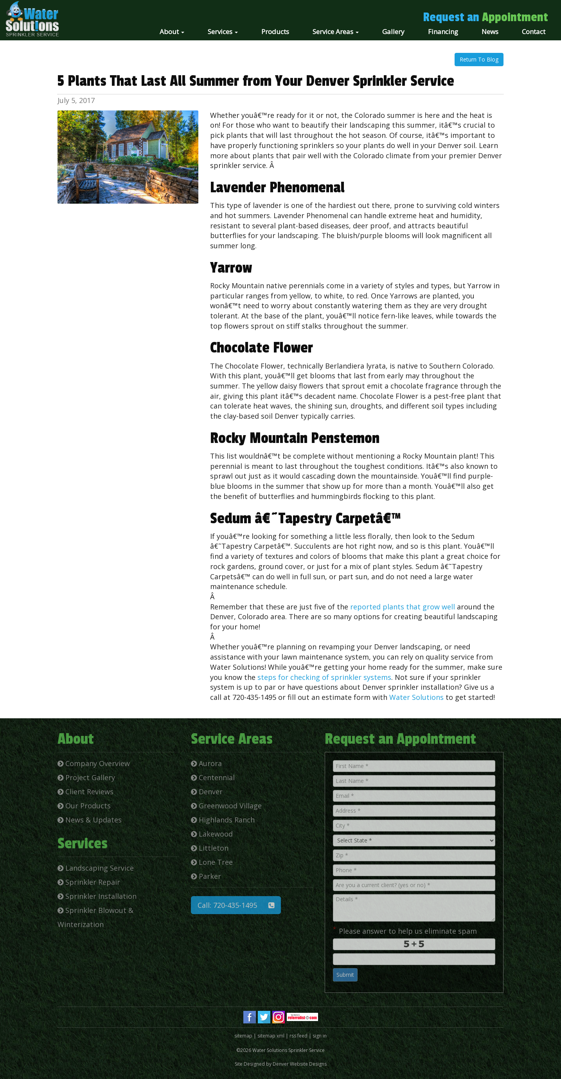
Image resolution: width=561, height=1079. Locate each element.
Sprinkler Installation (97, 896)
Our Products (84, 805)
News (490, 31)
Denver (207, 791)
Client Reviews (85, 791)
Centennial (213, 777)
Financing (443, 31)
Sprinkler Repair (89, 882)
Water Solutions (416, 697)
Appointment (515, 17)
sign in (320, 1035)
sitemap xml (270, 1035)
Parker (206, 876)
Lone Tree (212, 862)
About (172, 31)
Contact (533, 31)
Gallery (393, 31)
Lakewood (212, 834)
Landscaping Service (96, 868)
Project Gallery (86, 777)
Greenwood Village (226, 805)
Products (275, 31)
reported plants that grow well (402, 606)
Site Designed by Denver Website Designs (281, 1064)
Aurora (206, 763)
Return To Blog (479, 59)
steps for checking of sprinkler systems (324, 677)
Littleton (209, 848)
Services (223, 31)
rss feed (298, 1035)
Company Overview (94, 763)
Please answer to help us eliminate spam (405, 930)
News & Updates (90, 819)
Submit (345, 974)
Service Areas (336, 31)
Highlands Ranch (223, 819)
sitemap (243, 1035)
